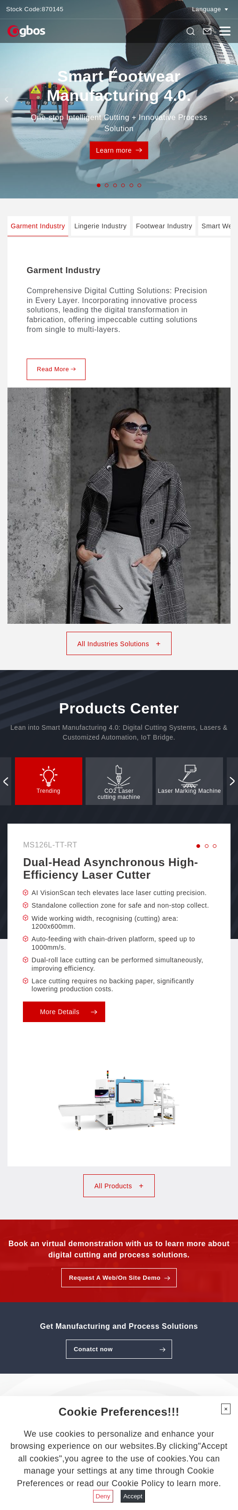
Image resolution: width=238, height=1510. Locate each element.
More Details (68, 1012)
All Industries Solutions (118, 643)
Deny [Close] (103, 1496)
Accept (133, 1496)
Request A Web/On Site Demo (114, 1277)
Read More (56, 369)
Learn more (119, 150)
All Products (119, 1185)
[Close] (226, 1409)
